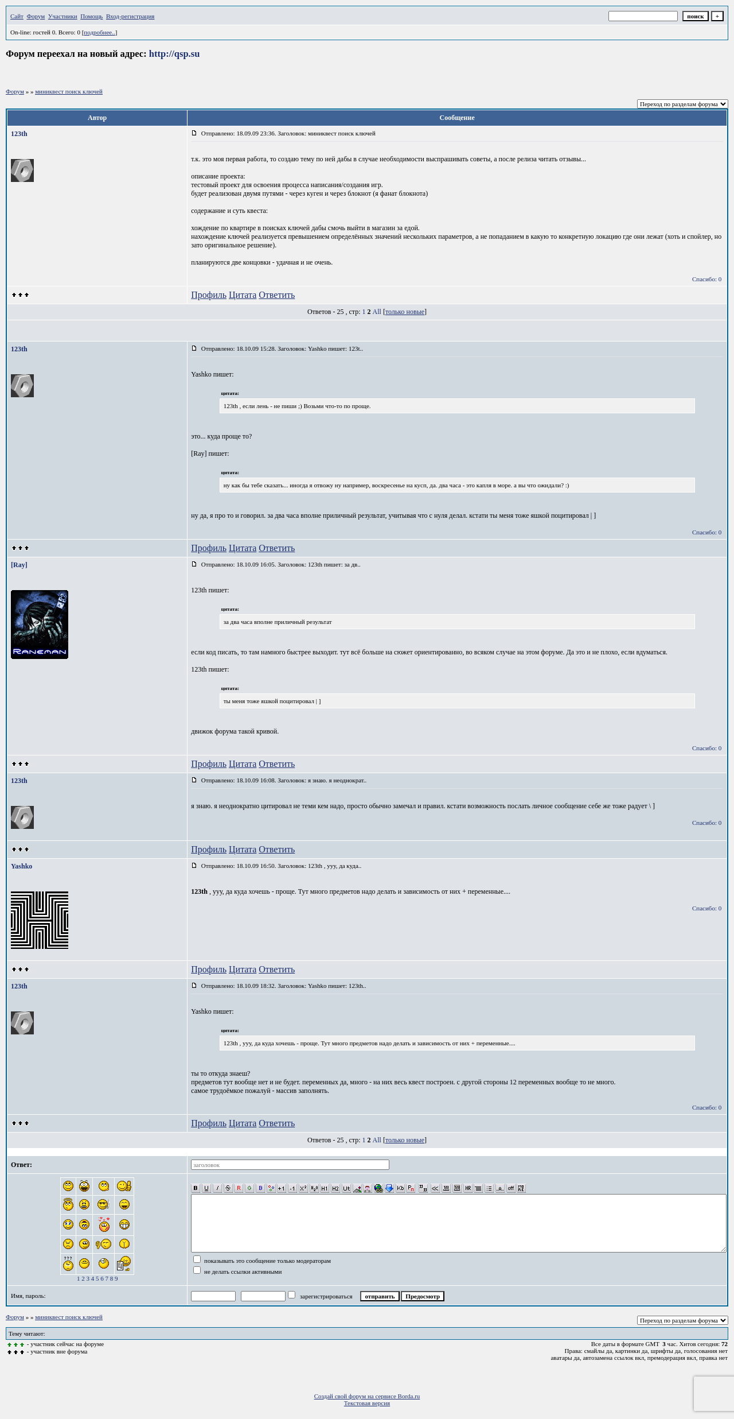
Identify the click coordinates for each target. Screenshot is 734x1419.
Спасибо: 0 (706, 279)
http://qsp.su (174, 53)
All (377, 312)
